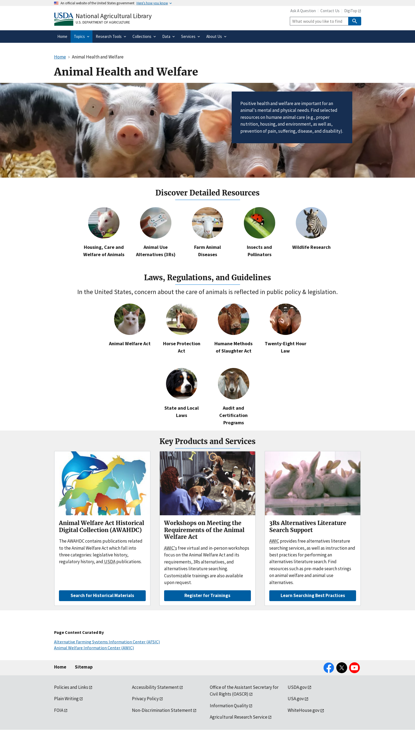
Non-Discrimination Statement (162, 710)
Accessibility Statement (155, 687)
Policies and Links (71, 687)
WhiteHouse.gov (304, 710)
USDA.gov (297, 687)
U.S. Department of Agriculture (103, 22)
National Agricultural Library (114, 16)
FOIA (58, 710)
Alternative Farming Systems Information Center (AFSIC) (107, 641)
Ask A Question (303, 10)
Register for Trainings (207, 595)
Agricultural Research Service (238, 717)
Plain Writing (66, 699)
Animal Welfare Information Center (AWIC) (94, 647)
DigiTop (350, 10)
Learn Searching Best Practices (313, 595)
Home (60, 667)
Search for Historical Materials (102, 595)
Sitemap (84, 667)
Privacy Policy (145, 699)
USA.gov (296, 699)
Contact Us (330, 10)
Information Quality (229, 706)
